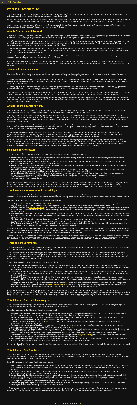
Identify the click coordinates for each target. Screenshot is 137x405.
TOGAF (48, 204)
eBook (9, 2)
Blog (14, 2)
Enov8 (81, 403)
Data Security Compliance (58, 285)
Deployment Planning (84, 335)
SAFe (72, 327)
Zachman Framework (36, 208)
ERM (45, 325)
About (19, 2)
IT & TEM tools (51, 321)
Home (3, 2)
